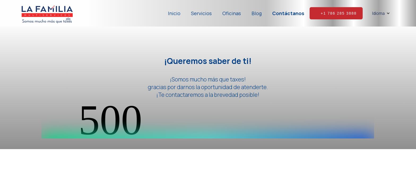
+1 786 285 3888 (339, 13)
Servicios (201, 13)
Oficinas (231, 13)
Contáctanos (288, 13)
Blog (257, 13)
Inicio (174, 13)
